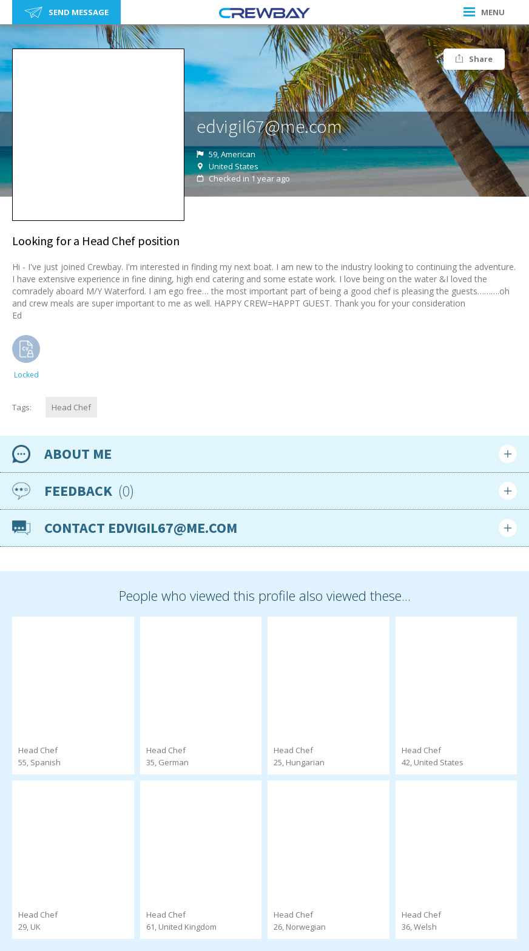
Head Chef (71, 407)
